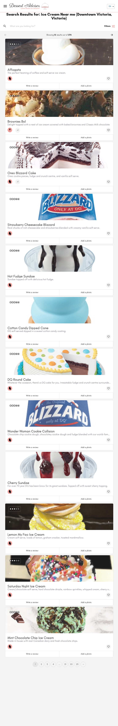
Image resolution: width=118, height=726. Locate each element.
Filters (109, 26)
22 (71, 664)
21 (65, 664)
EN (110, 6)
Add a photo (86, 86)
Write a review (32, 86)
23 (77, 664)
